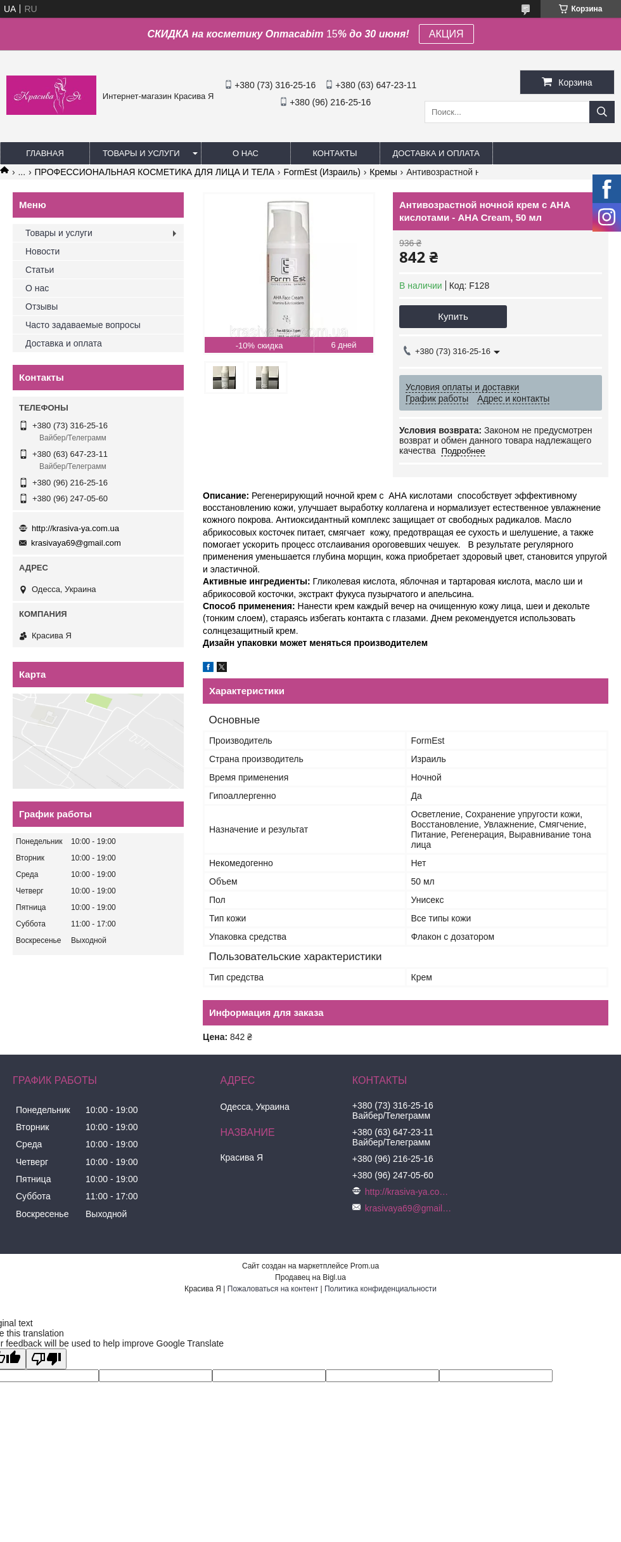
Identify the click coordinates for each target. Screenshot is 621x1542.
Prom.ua (364, 1266)
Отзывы (41, 306)
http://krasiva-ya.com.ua (75, 528)
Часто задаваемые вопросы (83, 325)
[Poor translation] (46, 1358)
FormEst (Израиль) (321, 172)
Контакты (334, 153)
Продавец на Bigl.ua (310, 1277)
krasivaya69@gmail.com (76, 543)
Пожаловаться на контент (272, 1288)
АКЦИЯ (446, 34)
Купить (453, 316)
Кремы (383, 172)
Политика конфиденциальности (380, 1288)
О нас (246, 153)
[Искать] (602, 112)
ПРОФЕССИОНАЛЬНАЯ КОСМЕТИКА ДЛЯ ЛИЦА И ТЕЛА (154, 172)
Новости (42, 251)
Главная (45, 153)
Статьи (39, 270)
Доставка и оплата (436, 153)
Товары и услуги (141, 153)
